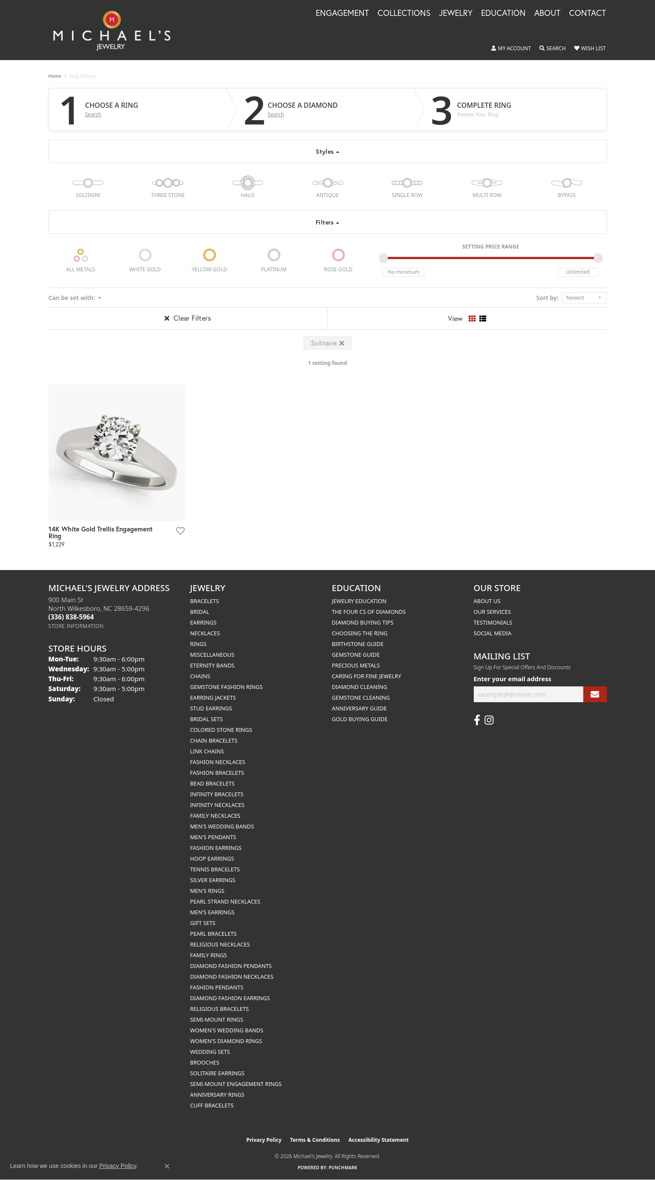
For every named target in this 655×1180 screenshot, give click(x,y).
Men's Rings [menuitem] (207, 891)
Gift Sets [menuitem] (203, 923)
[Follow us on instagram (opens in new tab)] (489, 720)
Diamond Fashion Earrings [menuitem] (230, 998)
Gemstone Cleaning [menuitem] (361, 697)
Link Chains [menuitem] (207, 751)
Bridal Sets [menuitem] (206, 719)
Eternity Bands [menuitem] (212, 665)
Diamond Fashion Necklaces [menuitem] (232, 976)
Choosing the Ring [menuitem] (360, 633)
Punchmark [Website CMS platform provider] (343, 1168)
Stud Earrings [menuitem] (211, 708)
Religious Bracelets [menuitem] (219, 1009)
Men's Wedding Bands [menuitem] (222, 826)
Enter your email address (512, 678)
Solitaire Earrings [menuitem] (217, 1073)
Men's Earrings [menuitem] (212, 912)
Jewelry (455, 13)
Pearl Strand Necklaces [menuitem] (225, 901)
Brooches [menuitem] (204, 1062)
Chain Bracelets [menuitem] (214, 740)
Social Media (493, 633)
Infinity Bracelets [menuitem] (217, 794)
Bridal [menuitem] (200, 612)
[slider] (383, 258)
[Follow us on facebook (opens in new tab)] (477, 720)
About (547, 13)
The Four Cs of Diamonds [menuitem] (369, 612)
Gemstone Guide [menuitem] (356, 654)
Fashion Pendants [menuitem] (217, 987)
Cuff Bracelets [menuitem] (212, 1105)
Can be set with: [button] (73, 298)
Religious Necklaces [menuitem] (220, 944)
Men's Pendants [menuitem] (213, 837)
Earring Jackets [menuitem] (213, 697)
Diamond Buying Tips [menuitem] (363, 622)
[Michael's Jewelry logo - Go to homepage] (115, 30)
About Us (487, 601)
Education (503, 13)
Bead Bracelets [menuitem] (212, 783)
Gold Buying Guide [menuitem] (360, 719)
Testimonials (493, 622)
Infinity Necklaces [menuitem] (217, 805)
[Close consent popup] (167, 1166)
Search (93, 115)
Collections (404, 13)
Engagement (342, 13)
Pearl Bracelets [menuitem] (213, 933)
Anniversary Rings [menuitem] (217, 1094)
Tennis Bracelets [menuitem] (215, 869)
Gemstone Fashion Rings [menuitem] (226, 687)
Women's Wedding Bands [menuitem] (226, 1030)
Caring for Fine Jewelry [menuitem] (367, 676)
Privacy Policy (264, 1140)
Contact (587, 13)
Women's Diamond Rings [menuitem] (226, 1041)
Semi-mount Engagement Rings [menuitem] (236, 1084)
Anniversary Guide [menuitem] (359, 708)
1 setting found (327, 363)
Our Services (492, 612)
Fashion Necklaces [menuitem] (217, 762)
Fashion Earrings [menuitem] (216, 848)
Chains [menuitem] (200, 676)
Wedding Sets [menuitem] (210, 1052)
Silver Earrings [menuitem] (213, 880)
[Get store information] (76, 626)
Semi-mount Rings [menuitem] (217, 1019)
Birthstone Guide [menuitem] (358, 644)
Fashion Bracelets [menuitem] (217, 773)
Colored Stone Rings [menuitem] (221, 730)
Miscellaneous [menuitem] (212, 654)
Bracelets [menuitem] (204, 601)
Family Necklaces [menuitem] (215, 815)
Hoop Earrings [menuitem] (212, 858)
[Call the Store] (71, 617)
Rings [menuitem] (198, 644)
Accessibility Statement (378, 1140)
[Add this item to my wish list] (180, 530)
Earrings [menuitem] (203, 622)
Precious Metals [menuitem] (356, 665)
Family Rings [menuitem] (208, 955)
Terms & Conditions (315, 1140)
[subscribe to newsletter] (594, 694)
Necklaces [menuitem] (205, 633)
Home (55, 76)
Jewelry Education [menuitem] (359, 601)
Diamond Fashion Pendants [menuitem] (231, 966)
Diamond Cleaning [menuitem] (359, 687)
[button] (511, 48)
